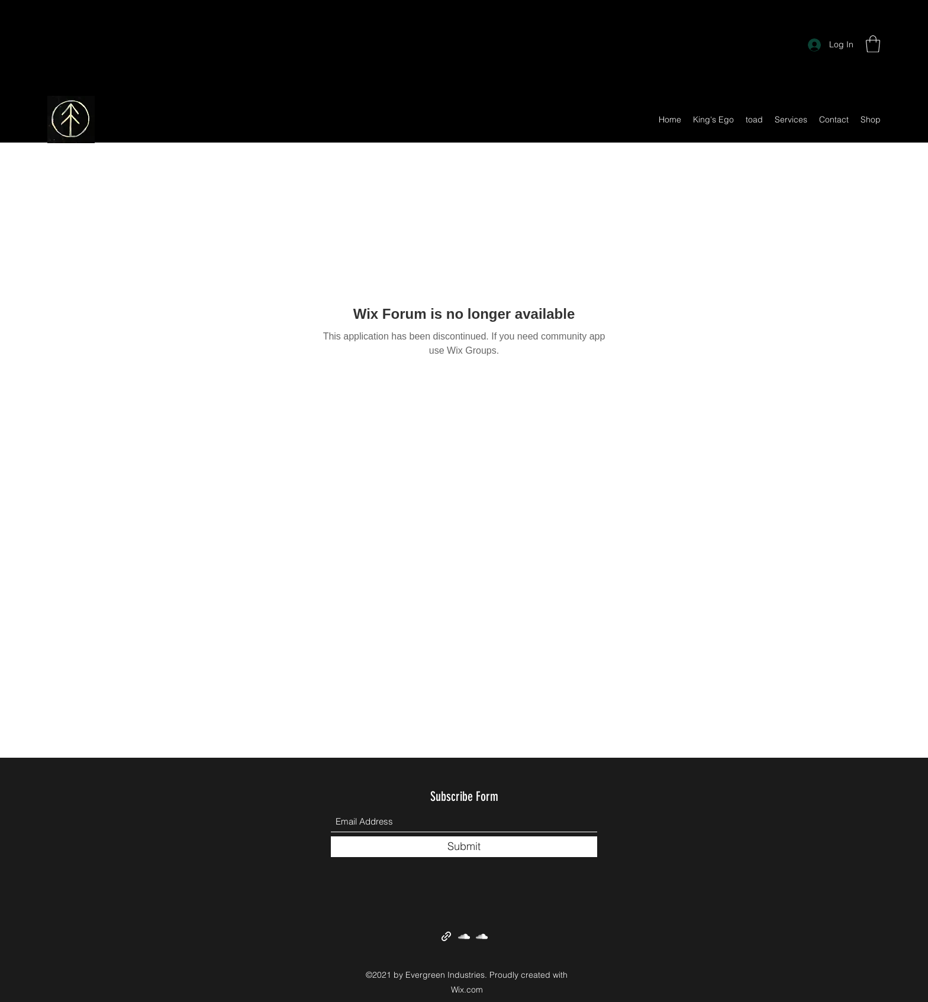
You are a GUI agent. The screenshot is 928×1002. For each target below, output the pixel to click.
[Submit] (464, 846)
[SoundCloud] (464, 936)
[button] (873, 44)
